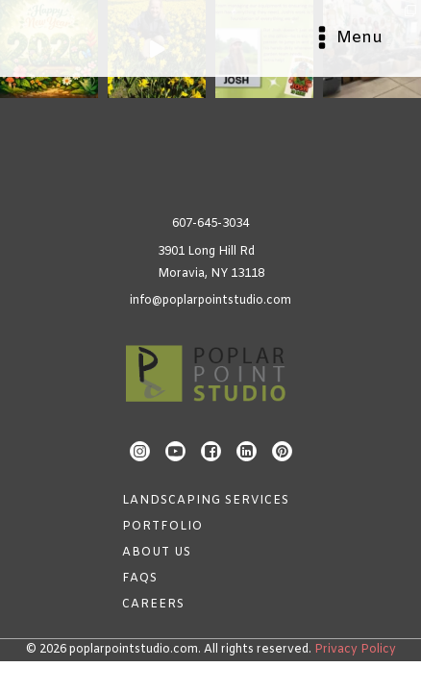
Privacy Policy (355, 649)
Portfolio (162, 526)
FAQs (140, 578)
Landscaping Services (205, 500)
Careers (153, 604)
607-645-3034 (210, 224)
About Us (156, 552)
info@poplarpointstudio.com (210, 301)
